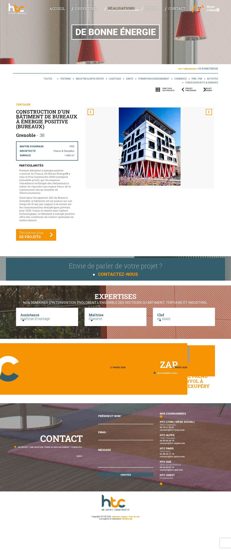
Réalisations (136, 11)
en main (184, 322)
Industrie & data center (73, 78)
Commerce (176, 78)
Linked (208, 13)
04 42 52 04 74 (167, 492)
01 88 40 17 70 (167, 479)
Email (125, 462)
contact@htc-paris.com (172, 481)
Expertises (108, 11)
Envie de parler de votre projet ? (115, 269)
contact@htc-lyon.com (172, 455)
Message (125, 485)
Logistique (101, 78)
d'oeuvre (115, 322)
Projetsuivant (211, 90)
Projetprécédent (190, 90)
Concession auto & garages (199, 83)
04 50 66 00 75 (167, 465)
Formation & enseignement (145, 78)
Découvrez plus (33, 238)
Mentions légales (119, 542)
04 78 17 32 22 (167, 452)
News (206, 9)
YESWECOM (127, 544)
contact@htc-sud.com (171, 495)
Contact (178, 11)
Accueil (86, 11)
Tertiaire (45, 78)
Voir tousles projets (168, 90)
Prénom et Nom (125, 445)
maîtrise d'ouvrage (47, 322)
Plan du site (135, 542)
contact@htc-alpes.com (172, 468)
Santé (118, 78)
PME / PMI (194, 78)
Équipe (159, 11)
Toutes (29, 78)
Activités (211, 78)
